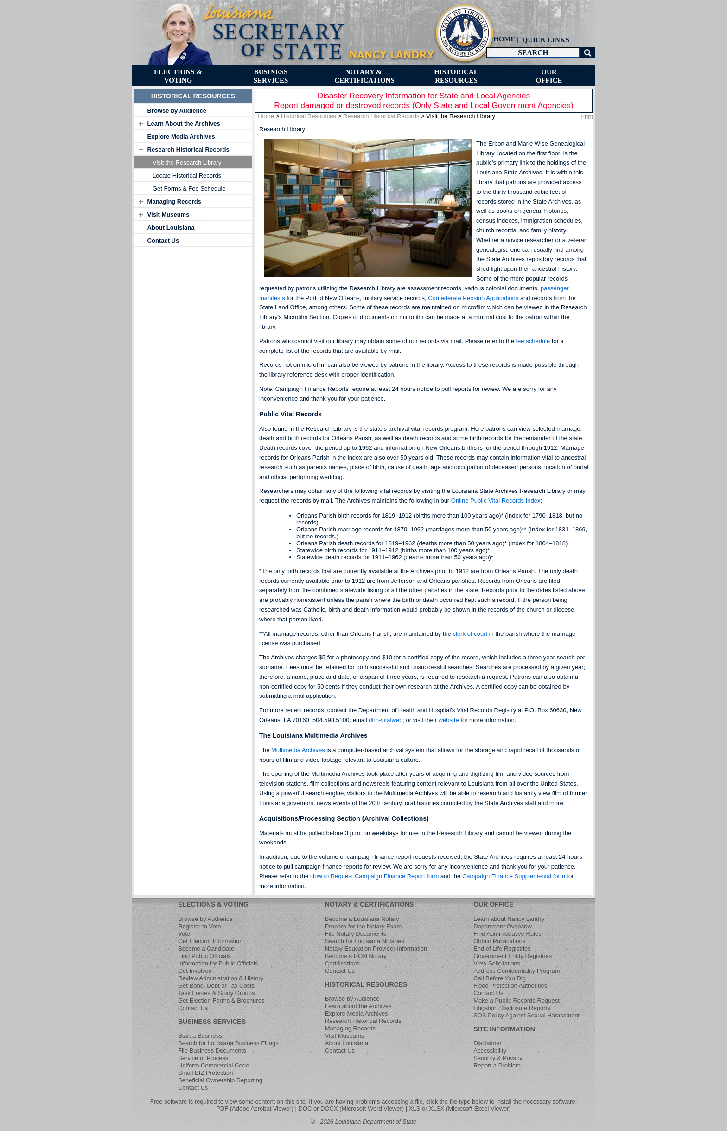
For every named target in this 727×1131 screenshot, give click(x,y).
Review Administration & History (220, 978)
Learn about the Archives (358, 1006)
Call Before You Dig (499, 978)
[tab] (193, 110)
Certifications (342, 963)
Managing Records (174, 201)
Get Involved (195, 970)
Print (586, 116)
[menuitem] (544, 39)
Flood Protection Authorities (510, 985)
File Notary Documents (355, 933)
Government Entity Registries (512, 955)
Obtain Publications (499, 941)
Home (266, 116)
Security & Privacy (497, 1057)
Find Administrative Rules (507, 933)
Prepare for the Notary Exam (363, 926)
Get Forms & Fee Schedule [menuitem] (189, 188)
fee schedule (533, 341)
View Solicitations (496, 963)
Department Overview (502, 926)
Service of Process (203, 1057)
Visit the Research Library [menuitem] (187, 162)
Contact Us (163, 240)
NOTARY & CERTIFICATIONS (369, 904)
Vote (184, 933)
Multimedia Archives (298, 750)
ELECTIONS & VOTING (213, 904)
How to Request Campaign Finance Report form (374, 876)
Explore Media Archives (181, 136)
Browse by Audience (176, 110)
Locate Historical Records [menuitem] (187, 175)
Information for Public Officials (218, 963)
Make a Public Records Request (516, 1000)
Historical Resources (308, 116)
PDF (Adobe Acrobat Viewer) (254, 1108)
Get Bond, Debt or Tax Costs (216, 985)
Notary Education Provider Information (376, 948)
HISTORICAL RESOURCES (366, 984)
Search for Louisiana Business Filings (228, 1043)
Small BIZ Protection (205, 1072)
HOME (504, 39)
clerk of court (470, 633)
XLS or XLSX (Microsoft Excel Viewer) (460, 1108)
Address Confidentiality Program (516, 970)
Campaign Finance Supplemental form (513, 876)
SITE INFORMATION (504, 1029)
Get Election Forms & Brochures (221, 1000)
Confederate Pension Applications (474, 297)
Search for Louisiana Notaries (364, 941)
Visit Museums (168, 214)
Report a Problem (497, 1065)
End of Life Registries (502, 948)
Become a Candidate (206, 948)
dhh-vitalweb (385, 719)
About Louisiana (171, 227)
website (449, 719)
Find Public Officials (204, 955)
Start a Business (200, 1035)
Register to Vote (199, 926)
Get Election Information (210, 941)
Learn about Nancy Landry (508, 918)
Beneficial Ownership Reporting (220, 1080)
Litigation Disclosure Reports (511, 1007)
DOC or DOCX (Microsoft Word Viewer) (351, 1108)
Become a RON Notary (356, 955)
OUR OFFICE (493, 904)
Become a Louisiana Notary (362, 918)
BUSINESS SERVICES (212, 1021)
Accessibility (489, 1050)
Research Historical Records (188, 149)
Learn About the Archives (183, 123)
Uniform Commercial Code (213, 1065)
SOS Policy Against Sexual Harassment (526, 1015)
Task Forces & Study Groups (216, 993)
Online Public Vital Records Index (496, 500)
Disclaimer (487, 1043)
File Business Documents (212, 1050)
